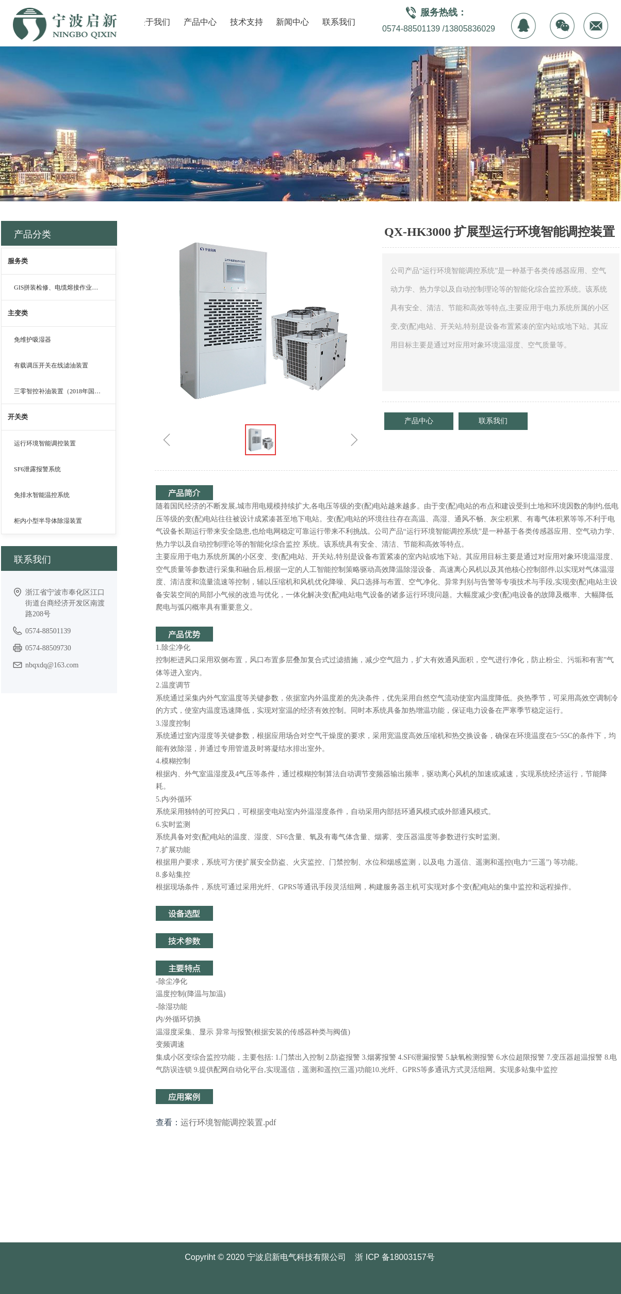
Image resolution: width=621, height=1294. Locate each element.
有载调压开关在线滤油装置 (51, 365)
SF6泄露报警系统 (37, 469)
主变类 (18, 313)
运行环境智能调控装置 (45, 443)
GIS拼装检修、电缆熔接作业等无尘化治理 (65, 287)
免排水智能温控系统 (42, 495)
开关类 (18, 417)
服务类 (18, 261)
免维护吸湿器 (32, 339)
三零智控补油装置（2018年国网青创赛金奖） (65, 391)
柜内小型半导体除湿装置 (48, 520)
